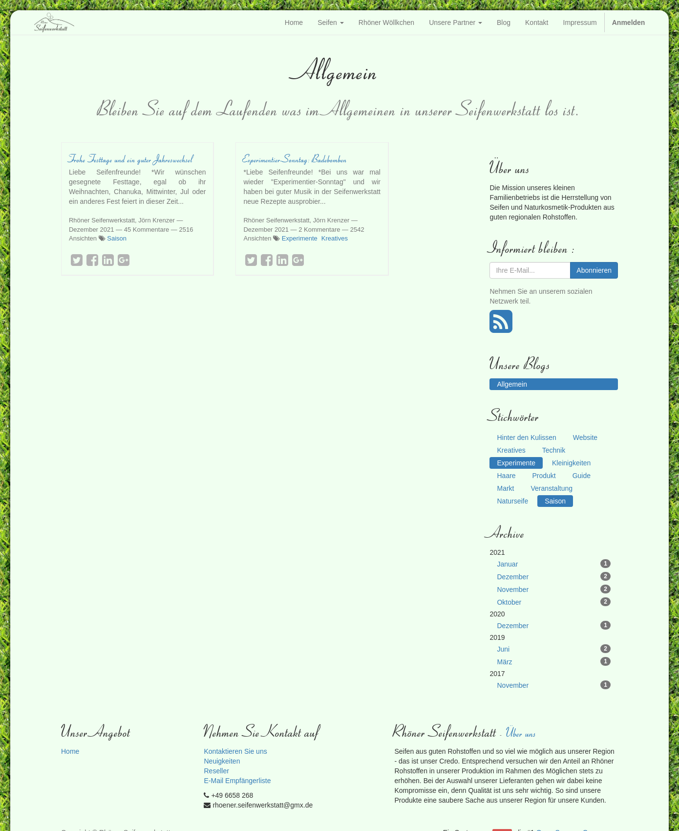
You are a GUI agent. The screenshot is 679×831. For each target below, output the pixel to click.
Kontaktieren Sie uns (235, 751)
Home (70, 751)
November (554, 589)
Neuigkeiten (222, 761)
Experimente (300, 238)
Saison (117, 238)
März (554, 661)
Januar (554, 563)
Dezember (554, 576)
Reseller (216, 771)
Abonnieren (594, 270)
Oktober (554, 601)
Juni (554, 648)
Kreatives (334, 238)
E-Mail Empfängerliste (237, 781)
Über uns (521, 732)
